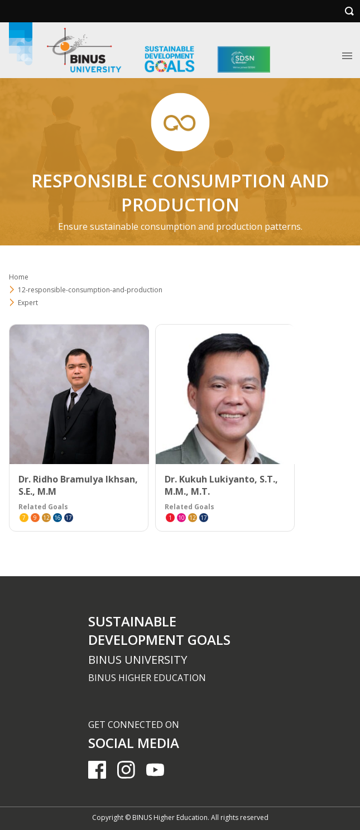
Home (18, 277)
